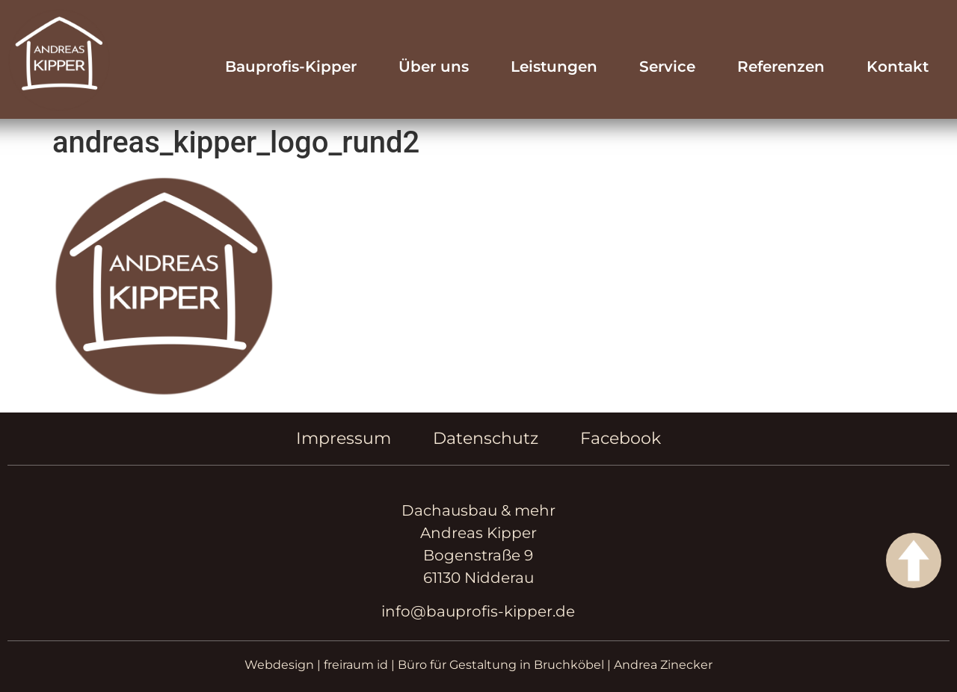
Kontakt (898, 66)
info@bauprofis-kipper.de (478, 611)
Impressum (343, 438)
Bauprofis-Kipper (291, 66)
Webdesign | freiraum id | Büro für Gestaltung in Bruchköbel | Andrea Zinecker (478, 665)
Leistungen (554, 66)
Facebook (620, 438)
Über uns (434, 66)
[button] (33, 659)
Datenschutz (485, 438)
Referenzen (781, 66)
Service (667, 66)
